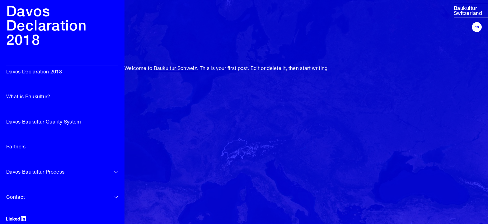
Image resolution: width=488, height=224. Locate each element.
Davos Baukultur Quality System (43, 122)
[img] (115, 171)
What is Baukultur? (28, 97)
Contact (15, 197)
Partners (16, 147)
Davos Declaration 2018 (34, 72)
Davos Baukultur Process (35, 172)
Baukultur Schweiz (175, 68)
